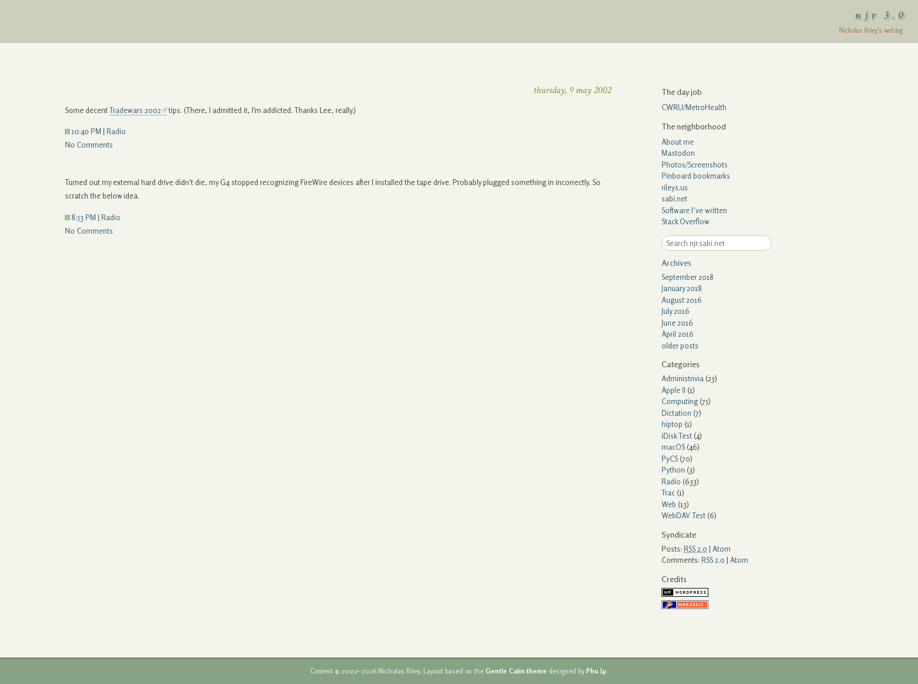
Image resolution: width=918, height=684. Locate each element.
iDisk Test (677, 435)
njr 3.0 (881, 15)
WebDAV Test (683, 515)
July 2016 (676, 311)
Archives (676, 263)
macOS (673, 447)
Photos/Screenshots (695, 164)
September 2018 (688, 277)
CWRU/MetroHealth (694, 107)
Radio (116, 131)
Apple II (674, 390)
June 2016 (677, 322)
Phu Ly (596, 671)
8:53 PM (80, 217)
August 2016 (682, 300)
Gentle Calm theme (516, 671)
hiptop (672, 424)
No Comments (89, 144)
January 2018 (682, 288)
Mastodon (678, 153)
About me (678, 141)
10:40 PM (83, 131)
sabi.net (674, 198)
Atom (722, 548)
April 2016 (678, 333)
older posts (680, 345)
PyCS (670, 458)
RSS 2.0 (713, 560)
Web (669, 504)
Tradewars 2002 (135, 110)
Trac (668, 492)
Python (673, 469)
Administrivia (683, 378)
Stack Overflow (686, 221)
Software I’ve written (694, 210)
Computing (680, 401)
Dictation (676, 413)
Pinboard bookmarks (696, 175)
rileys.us (675, 187)
